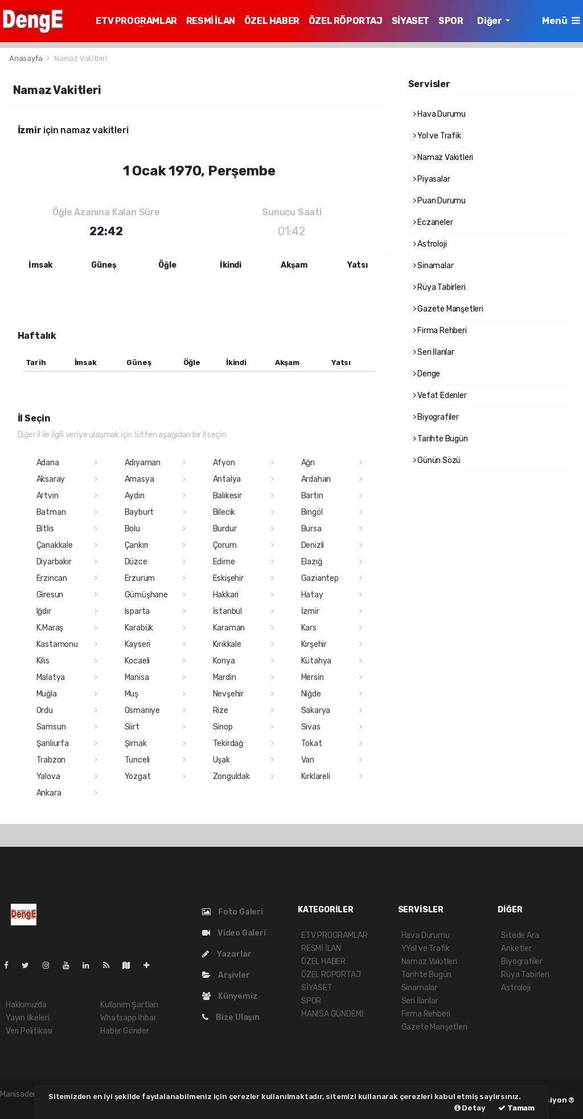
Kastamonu (57, 644)
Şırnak (136, 743)
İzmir (310, 611)
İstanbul (227, 611)
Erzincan (51, 578)
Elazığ (311, 562)
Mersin (312, 677)
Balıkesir (227, 496)
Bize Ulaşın (231, 1017)
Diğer (490, 20)
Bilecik (224, 512)
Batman (51, 512)
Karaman (229, 628)
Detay (470, 1108)
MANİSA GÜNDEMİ (332, 1014)
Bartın (312, 496)
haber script (21, 1106)
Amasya (139, 479)
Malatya (50, 677)
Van (307, 760)
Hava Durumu (439, 114)
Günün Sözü (437, 460)
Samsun (51, 727)
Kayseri (138, 644)
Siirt (132, 727)
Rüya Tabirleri (439, 287)
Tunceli (137, 760)
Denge (427, 374)
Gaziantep (320, 578)
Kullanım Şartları (129, 1005)
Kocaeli (137, 661)
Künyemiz (229, 996)
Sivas (311, 727)
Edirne (224, 562)
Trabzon (51, 760)
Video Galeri (233, 933)
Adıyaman (143, 463)
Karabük (139, 628)
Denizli (313, 545)
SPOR (450, 20)
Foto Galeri (232, 912)
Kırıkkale (227, 644)
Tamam (516, 1108)
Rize (220, 710)
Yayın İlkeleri (27, 1018)
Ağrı (308, 463)
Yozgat (138, 776)
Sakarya (316, 710)
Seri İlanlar (433, 352)
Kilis (43, 661)
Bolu (132, 529)
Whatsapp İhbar (128, 1018)
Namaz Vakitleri (80, 58)
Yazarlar (226, 954)
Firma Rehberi (440, 330)
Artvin (47, 496)
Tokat (311, 743)
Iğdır (43, 611)
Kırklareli (315, 776)
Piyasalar (431, 179)
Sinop (223, 727)
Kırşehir (314, 644)
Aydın (135, 496)
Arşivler (225, 975)
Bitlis (45, 529)
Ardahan (316, 479)
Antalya (227, 479)
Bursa (311, 529)
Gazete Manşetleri (448, 309)
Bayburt (139, 512)
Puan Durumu (439, 201)
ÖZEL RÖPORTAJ (346, 20)
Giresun (50, 595)
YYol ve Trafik (425, 948)
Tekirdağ (228, 743)
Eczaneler (433, 222)
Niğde (311, 694)
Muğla (46, 694)
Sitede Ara (520, 935)
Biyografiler (436, 417)
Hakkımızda (26, 1005)
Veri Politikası (29, 1031)
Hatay (312, 595)
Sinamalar (433, 265)
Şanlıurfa (52, 743)
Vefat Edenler (440, 395)
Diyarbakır (54, 562)
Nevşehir (228, 694)
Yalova (48, 776)
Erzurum (140, 578)
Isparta (137, 611)
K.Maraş (50, 628)
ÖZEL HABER (271, 20)
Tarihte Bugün (440, 439)
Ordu (44, 710)
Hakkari (226, 595)
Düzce (136, 562)
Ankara (48, 793)
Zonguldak (231, 776)
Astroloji (430, 244)
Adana (47, 463)
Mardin (224, 677)
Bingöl (312, 512)
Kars (309, 628)
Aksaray (50, 479)
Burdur (225, 529)
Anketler (516, 948)
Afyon (224, 463)
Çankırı (137, 545)
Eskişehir (228, 578)
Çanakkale (54, 545)
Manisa (137, 677)
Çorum (225, 545)
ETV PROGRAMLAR (136, 20)
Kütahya (316, 661)
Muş (131, 694)
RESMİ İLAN (210, 20)
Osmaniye (142, 710)
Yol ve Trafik (437, 136)
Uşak (221, 760)
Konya (224, 661)
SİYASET (410, 20)
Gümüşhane (146, 595)
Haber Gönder (124, 1031)
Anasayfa (26, 58)
